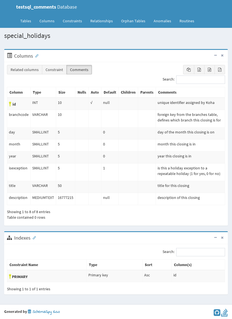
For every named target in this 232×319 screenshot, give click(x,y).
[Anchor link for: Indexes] (33, 237)
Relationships (101, 20)
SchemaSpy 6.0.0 (44, 312)
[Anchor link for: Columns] (35, 55)
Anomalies (162, 20)
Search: (194, 80)
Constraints (72, 20)
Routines (186, 20)
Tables (27, 20)
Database (46, 7)
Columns (46, 20)
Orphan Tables (133, 20)
